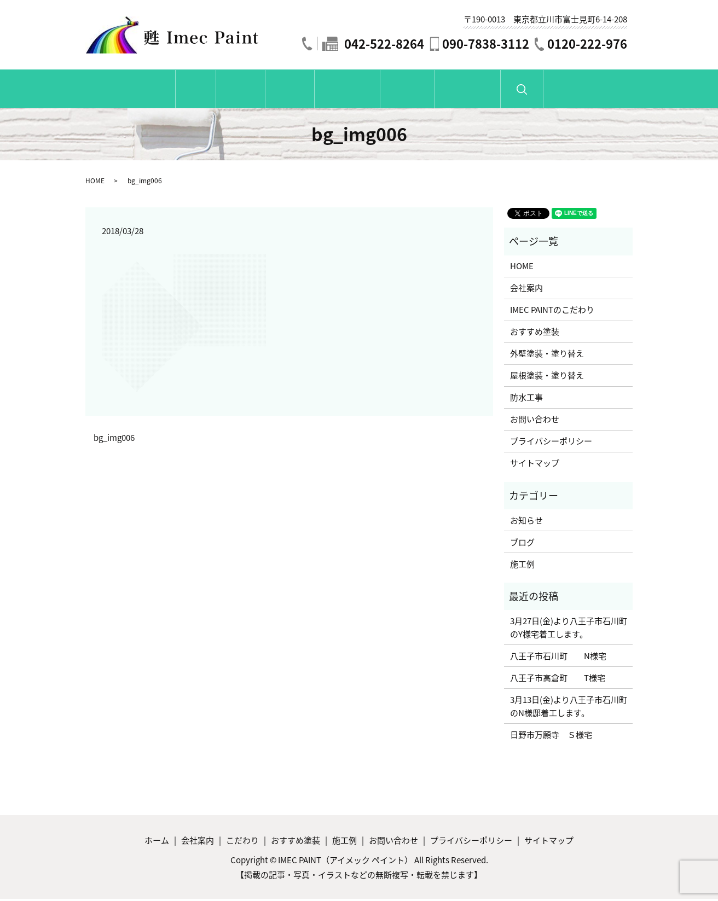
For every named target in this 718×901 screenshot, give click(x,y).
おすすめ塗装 (360, 90)
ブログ (522, 544)
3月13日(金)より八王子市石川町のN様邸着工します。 (568, 708)
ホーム (130, 90)
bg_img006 (114, 439)
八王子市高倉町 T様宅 (557, 680)
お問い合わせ (533, 90)
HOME (95, 183)
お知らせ (526, 522)
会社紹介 (201, 90)
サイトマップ (534, 465)
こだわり (276, 90)
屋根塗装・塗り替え (547, 377)
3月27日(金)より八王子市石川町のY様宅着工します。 (568, 629)
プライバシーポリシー (551, 443)
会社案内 (526, 290)
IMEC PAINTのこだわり (552, 312)
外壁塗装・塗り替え (547, 356)
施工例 (447, 90)
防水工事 (526, 399)
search (611, 95)
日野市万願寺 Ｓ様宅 (551, 737)
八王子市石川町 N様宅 (558, 658)
